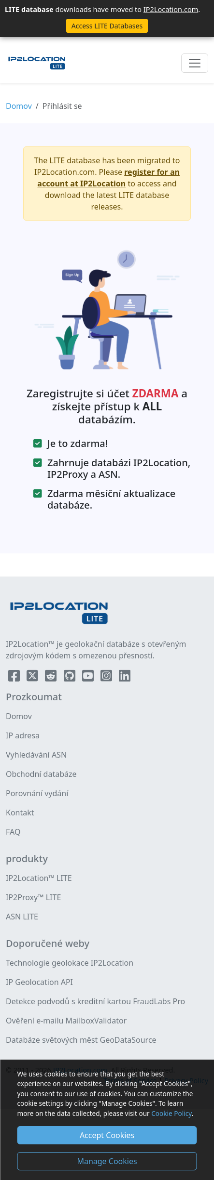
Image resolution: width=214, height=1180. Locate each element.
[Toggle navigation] (194, 63)
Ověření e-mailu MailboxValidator (66, 1020)
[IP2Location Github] (70, 677)
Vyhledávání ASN (36, 754)
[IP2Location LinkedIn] (124, 677)
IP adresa (23, 735)
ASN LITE (22, 916)
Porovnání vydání (37, 793)
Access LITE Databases (107, 25)
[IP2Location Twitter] (33, 677)
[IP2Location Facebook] (15, 677)
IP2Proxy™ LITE (33, 897)
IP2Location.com (170, 9)
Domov (19, 106)
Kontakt (20, 812)
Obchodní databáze (41, 774)
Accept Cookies (107, 1135)
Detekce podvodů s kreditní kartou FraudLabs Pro (95, 1001)
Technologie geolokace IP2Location (69, 962)
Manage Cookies (107, 1161)
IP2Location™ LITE (39, 878)
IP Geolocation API (39, 982)
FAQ (13, 831)
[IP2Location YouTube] (89, 677)
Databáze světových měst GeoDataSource (81, 1040)
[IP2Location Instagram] (107, 677)
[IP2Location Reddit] (52, 677)
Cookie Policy (171, 1113)
